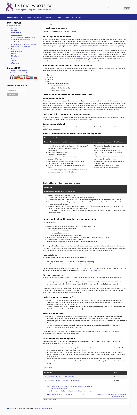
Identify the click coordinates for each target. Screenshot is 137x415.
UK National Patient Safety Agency (90, 41)
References (49, 17)
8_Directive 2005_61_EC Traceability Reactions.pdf (63, 380)
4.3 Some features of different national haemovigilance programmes (70, 391)
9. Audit (12, 58)
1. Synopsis (13, 28)
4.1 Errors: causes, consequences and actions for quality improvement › (110, 395)
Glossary (37, 17)
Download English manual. (18, 71)
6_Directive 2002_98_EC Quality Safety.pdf (60, 376)
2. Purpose (13, 30)
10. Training (13, 60)
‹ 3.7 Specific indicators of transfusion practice (58, 394)
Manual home (12, 17)
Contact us (68, 17)
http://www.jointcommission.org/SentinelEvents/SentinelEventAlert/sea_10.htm (98, 46)
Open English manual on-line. (19, 73)
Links (59, 17)
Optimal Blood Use (33, 5)
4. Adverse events (16, 35)
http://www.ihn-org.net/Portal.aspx (67, 334)
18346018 (93, 56)
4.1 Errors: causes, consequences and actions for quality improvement (70, 386)
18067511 (79, 56)
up (84, 394)
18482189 (86, 56)
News (78, 17)
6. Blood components (16, 51)
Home (45, 25)
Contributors (26, 17)
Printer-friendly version (50, 399)
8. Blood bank (14, 56)
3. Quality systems (15, 33)
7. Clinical (13, 53)
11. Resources (14, 63)
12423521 (96, 270)
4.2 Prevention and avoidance (58, 388)
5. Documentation (15, 49)
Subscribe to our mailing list (17, 85)
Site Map (49, 408)
